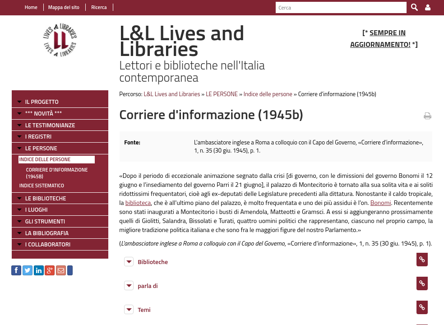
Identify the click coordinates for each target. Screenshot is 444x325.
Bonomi (380, 202)
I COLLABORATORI (47, 244)
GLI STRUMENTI (45, 221)
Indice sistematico (41, 185)
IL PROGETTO (42, 101)
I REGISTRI (38, 136)
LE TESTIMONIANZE (50, 125)
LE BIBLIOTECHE (45, 198)
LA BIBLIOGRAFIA (47, 232)
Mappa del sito (63, 7)
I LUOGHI (36, 209)
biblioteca (138, 202)
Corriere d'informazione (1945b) (57, 173)
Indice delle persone (44, 159)
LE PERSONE (41, 148)
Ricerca (98, 7)
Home (31, 7)
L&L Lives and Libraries (171, 93)
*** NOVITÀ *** (43, 113)
